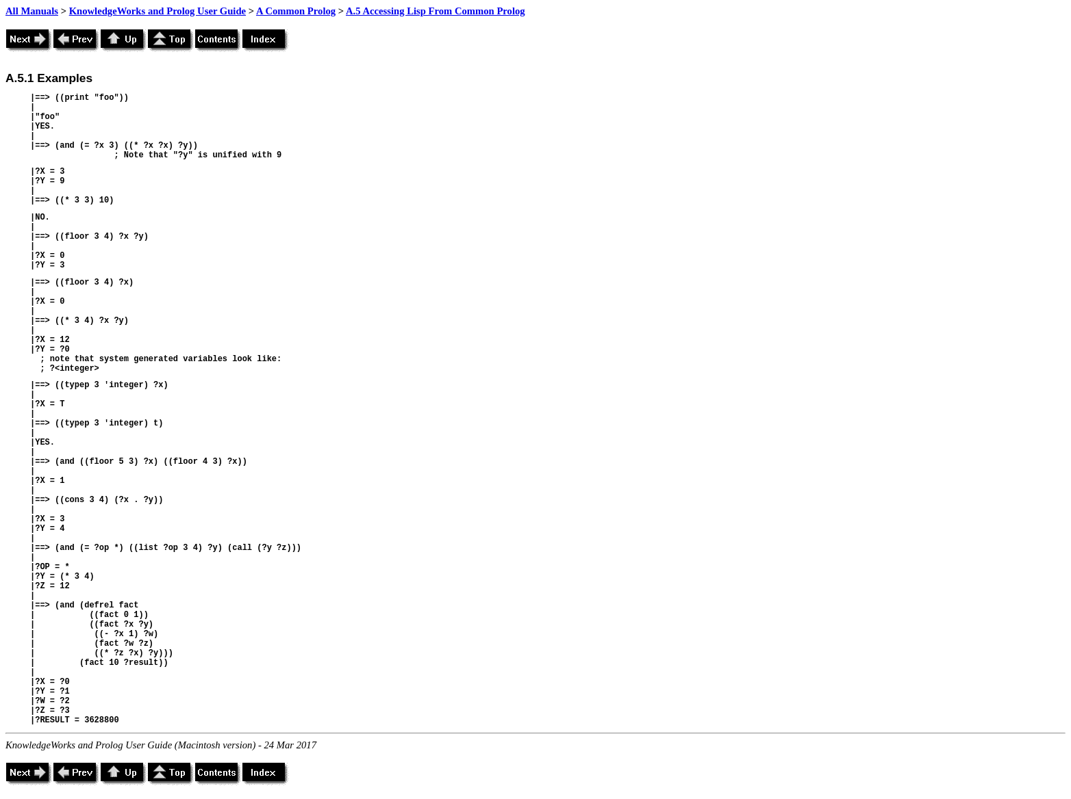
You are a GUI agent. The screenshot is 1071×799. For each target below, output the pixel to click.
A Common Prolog (296, 10)
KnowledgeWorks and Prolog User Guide (157, 10)
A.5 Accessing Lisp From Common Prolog (435, 10)
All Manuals (31, 10)
